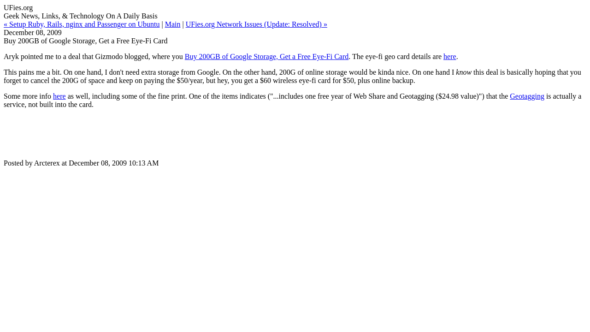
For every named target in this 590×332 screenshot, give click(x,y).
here (449, 56)
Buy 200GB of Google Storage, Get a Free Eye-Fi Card (266, 56)
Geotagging (527, 96)
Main (173, 24)
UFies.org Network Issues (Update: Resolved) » (256, 24)
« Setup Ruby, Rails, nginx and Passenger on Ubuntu (82, 24)
